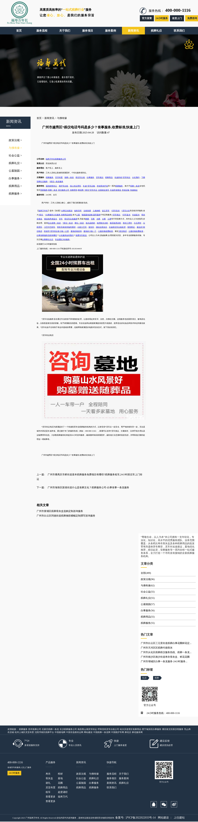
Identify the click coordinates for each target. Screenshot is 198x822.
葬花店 (128, 732)
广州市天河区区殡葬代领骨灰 (157, 647)
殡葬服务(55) (148, 623)
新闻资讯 (49, 118)
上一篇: (41, 474)
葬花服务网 (137, 732)
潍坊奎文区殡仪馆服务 (172, 729)
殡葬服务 (15, 193)
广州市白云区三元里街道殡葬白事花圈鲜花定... (166, 643)
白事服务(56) (148, 610)
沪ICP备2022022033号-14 (141, 817)
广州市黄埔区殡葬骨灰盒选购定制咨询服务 (60, 511)
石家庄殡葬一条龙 (50, 729)
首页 (39, 118)
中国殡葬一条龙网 (101, 732)
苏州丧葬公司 (34, 729)
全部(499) (146, 573)
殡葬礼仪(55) (148, 598)
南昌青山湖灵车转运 (87, 729)
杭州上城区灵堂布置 (24, 732)
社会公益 (15, 155)
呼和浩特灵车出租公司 (108, 729)
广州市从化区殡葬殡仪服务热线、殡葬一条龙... (166, 652)
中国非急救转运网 (74, 732)
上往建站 (179, 817)
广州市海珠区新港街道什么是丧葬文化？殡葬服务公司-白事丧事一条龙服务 (88, 487)
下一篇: (41, 487)
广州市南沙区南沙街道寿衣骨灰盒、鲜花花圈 (165, 657)
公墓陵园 (15, 170)
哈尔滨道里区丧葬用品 (130, 729)
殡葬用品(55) (148, 616)
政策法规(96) (148, 579)
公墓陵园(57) (148, 604)
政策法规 (15, 140)
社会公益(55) (148, 591)
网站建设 (88, 732)
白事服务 (15, 178)
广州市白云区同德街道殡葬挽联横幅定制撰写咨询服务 (66, 515)
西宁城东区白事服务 (151, 729)
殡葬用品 (15, 186)
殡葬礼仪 (15, 163)
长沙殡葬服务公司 (68, 729)
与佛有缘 (15, 147)
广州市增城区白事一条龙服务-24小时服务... (164, 661)
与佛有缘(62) (148, 585)
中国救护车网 (117, 732)
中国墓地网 (60, 732)
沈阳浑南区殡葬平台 (44, 732)
